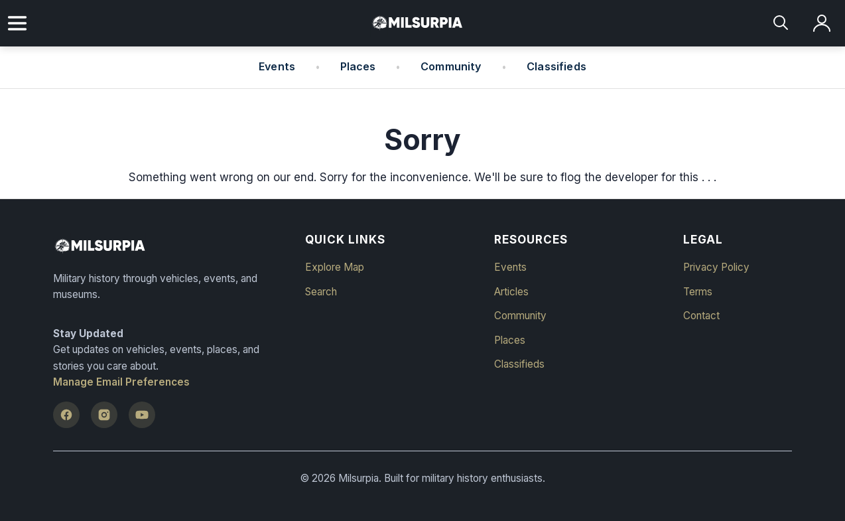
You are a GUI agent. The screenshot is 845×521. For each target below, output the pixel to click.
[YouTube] (142, 415)
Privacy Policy (716, 267)
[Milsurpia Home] (171, 246)
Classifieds (556, 66)
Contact (701, 315)
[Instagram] (104, 415)
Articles (511, 291)
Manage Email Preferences (121, 382)
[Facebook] (66, 415)
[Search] (781, 23)
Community (451, 66)
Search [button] (321, 291)
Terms (697, 291)
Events (277, 66)
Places (358, 66)
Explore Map (334, 267)
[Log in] (822, 23)
